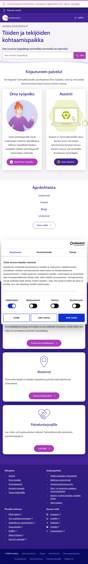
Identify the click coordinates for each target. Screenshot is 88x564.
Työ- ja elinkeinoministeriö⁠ (21, 518)
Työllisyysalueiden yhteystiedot (63, 476)
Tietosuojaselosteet (71, 553)
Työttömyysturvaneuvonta (61, 484)
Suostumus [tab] (15, 252)
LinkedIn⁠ (55, 518)
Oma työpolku (15, 480)
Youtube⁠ (55, 527)
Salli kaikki (71, 318)
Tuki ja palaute (56, 502)
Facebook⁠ (55, 522)
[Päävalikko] (81, 18)
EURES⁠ (13, 531)
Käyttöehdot (54, 553)
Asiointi (12, 476)
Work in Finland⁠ (16, 535)
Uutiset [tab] (44, 202)
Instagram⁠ (55, 514)
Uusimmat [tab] (44, 195)
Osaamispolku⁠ (16, 527)
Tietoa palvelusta (29, 553)
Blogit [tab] (44, 209)
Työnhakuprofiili (15, 484)
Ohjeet (42, 553)
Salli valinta (44, 318)
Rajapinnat (69, 559)
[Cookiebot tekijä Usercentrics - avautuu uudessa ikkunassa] (72, 244)
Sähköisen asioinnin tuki (60, 480)
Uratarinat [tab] (44, 216)
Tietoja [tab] (72, 252)
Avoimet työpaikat (16, 488)
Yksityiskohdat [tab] (44, 252)
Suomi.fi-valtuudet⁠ (18, 539)
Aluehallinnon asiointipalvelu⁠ (22, 522)
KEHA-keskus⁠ (15, 514)
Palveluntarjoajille (53, 559)
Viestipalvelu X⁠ (57, 531)
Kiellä (16, 318)
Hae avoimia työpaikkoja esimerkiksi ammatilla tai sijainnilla (35, 48)
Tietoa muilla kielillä (17, 492)
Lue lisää (75, 4)
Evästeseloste (20, 559)
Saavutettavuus (36, 559)
